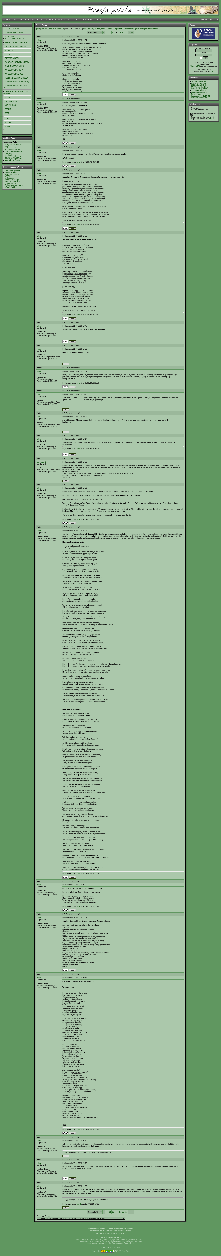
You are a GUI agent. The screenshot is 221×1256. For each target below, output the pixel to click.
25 (120, 32)
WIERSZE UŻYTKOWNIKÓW (44, 20)
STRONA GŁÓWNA (11, 20)
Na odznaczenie (11, 172)
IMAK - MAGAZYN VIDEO (68, 20)
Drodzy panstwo (197, 94)
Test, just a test (10, 148)
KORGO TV (9, 50)
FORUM (98, 20)
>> (132, 32)
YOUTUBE (9, 54)
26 (123, 32)
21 (106, 32)
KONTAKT (8, 122)
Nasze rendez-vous (12, 174)
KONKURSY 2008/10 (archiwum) (17, 82)
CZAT (7, 113)
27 (126, 32)
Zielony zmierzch (11, 183)
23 (113, 32)
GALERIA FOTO (11, 101)
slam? (7, 146)
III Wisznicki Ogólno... (199, 83)
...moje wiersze (10, 155)
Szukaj (7, 126)
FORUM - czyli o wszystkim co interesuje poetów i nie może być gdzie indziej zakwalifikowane (120, 29)
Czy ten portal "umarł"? (13, 157)
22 (110, 32)
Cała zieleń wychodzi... (13, 171)
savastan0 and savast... (13, 144)
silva (39, 40)
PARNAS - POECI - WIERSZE (16, 42)
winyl (39, 1141)
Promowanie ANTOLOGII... (201, 96)
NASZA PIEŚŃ (10, 187)
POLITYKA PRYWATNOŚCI (15, 38)
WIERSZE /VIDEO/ (12, 58)
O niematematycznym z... (14, 185)
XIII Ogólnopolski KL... (199, 85)
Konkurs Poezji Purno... (200, 89)
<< (101, 32)
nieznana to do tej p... (13, 180)
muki (39, 349)
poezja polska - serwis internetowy (50, 29)
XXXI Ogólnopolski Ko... (200, 90)
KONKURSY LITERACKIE (14, 33)
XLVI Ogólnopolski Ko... (200, 92)
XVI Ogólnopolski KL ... (199, 87)
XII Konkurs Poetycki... (199, 81)
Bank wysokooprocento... (14, 159)
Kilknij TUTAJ (195, 66)
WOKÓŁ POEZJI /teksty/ (14, 70)
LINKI (7, 118)
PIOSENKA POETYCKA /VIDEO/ (17, 62)
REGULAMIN (25, 20)
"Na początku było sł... (13, 150)
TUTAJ (211, 71)
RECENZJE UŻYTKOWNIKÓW (16, 78)
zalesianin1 (41, 462)
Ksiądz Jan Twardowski (13, 151)
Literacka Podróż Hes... (199, 98)
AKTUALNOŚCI (86, 20)
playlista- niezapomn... (13, 160)
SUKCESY (9, 97)
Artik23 (211, 119)
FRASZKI (8, 153)
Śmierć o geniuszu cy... (13, 182)
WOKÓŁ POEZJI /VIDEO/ (14, 74)
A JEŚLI (8, 176)
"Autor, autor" (9, 178)
